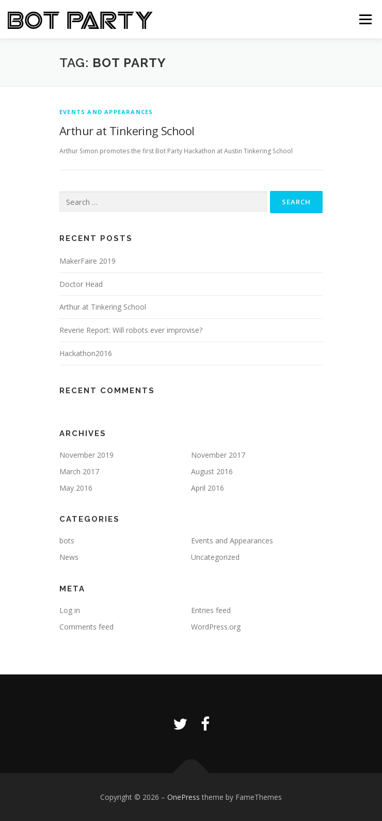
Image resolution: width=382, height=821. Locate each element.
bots (66, 540)
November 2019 (86, 455)
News (68, 557)
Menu (364, 19)
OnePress (183, 797)
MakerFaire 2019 (87, 261)
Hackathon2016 (85, 353)
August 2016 (212, 471)
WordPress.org (216, 627)
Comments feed (86, 627)
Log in (69, 610)
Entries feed (211, 610)
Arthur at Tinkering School (126, 130)
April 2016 (207, 488)
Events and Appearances (106, 112)
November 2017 (218, 455)
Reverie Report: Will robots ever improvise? (130, 330)
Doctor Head (81, 284)
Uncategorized (215, 557)
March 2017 (79, 471)
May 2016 (75, 488)
